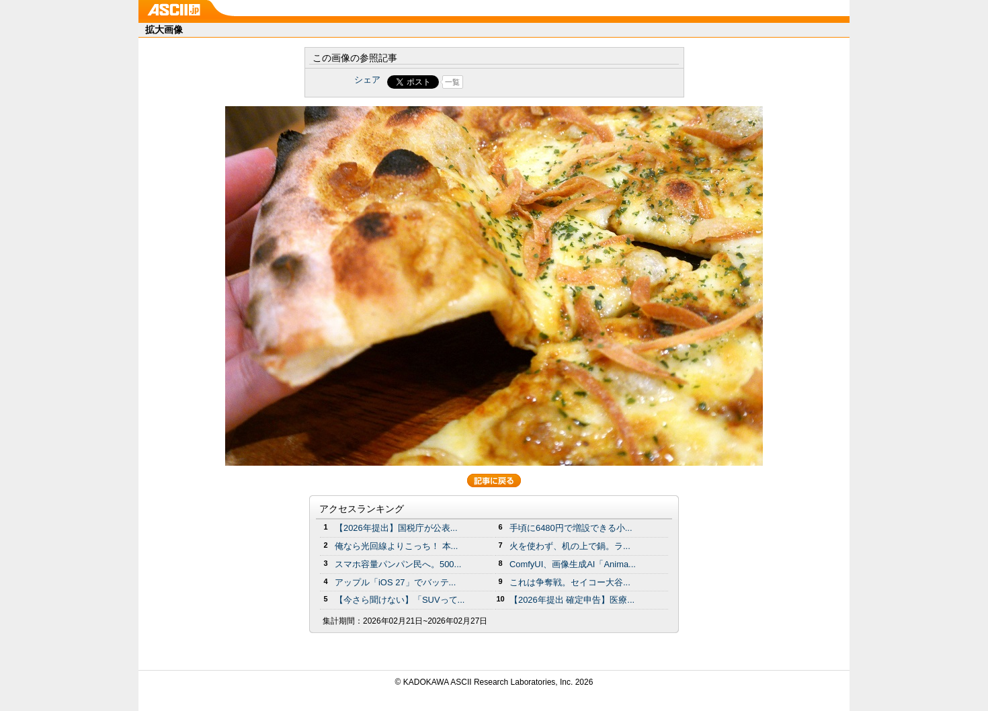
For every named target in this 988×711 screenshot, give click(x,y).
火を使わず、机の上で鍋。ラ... (569, 546)
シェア (367, 80)
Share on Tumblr (544, 82)
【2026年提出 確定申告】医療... (571, 600)
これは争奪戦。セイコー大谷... (569, 582)
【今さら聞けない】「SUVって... (399, 600)
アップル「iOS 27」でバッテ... (395, 582)
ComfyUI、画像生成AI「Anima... (572, 564)
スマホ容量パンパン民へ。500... (398, 564)
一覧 (452, 82)
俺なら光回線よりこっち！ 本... (396, 546)
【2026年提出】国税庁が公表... (396, 528)
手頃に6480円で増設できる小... (570, 528)
